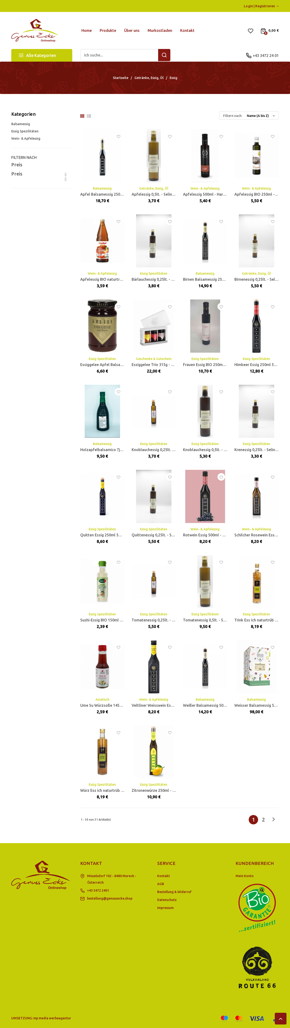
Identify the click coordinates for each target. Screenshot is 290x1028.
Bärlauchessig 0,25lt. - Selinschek (161, 279)
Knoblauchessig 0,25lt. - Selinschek (162, 450)
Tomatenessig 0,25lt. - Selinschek (161, 620)
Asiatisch (102, 699)
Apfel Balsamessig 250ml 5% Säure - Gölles (118, 194)
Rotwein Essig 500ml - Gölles (208, 535)
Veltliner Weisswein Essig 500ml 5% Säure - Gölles (175, 705)
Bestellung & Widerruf (174, 892)
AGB (160, 884)
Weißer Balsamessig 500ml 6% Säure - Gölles (222, 705)
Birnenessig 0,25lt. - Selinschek (261, 279)
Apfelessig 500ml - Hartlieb (207, 194)
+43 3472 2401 (98, 890)
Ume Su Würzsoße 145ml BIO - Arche (112, 705)
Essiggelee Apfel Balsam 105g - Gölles (113, 365)
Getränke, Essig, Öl (153, 188)
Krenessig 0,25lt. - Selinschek (259, 450)
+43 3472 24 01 (266, 55)
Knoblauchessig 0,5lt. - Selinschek (212, 450)
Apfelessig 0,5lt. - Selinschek (157, 194)
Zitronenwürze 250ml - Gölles (157, 790)
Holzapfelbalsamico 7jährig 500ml (110, 450)
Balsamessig (20, 124)
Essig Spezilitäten (24, 131)
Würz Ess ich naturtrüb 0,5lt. (105, 790)
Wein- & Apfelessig (25, 138)
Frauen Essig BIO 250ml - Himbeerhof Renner (222, 365)
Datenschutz (167, 900)
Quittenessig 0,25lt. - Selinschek (160, 535)
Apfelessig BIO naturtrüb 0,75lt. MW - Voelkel (120, 279)
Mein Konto (245, 876)
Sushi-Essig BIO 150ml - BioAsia (107, 620)
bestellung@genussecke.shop (109, 898)
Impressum (165, 908)
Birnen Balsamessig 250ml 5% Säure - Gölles (221, 279)
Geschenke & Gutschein (154, 359)
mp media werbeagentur (52, 1018)
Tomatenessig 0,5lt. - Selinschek (211, 620)
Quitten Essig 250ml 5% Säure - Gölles (113, 535)
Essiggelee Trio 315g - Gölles (157, 365)
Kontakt (163, 876)
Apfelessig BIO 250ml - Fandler (261, 194)
